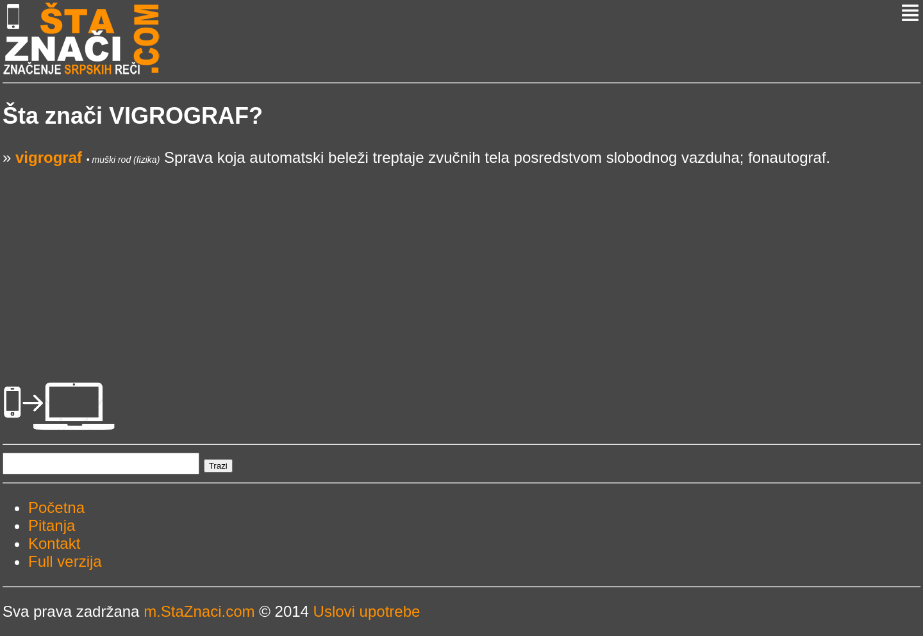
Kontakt (54, 543)
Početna (56, 507)
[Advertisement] (387, 256)
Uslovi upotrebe (366, 611)
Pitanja (51, 525)
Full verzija (65, 561)
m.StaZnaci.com (199, 611)
